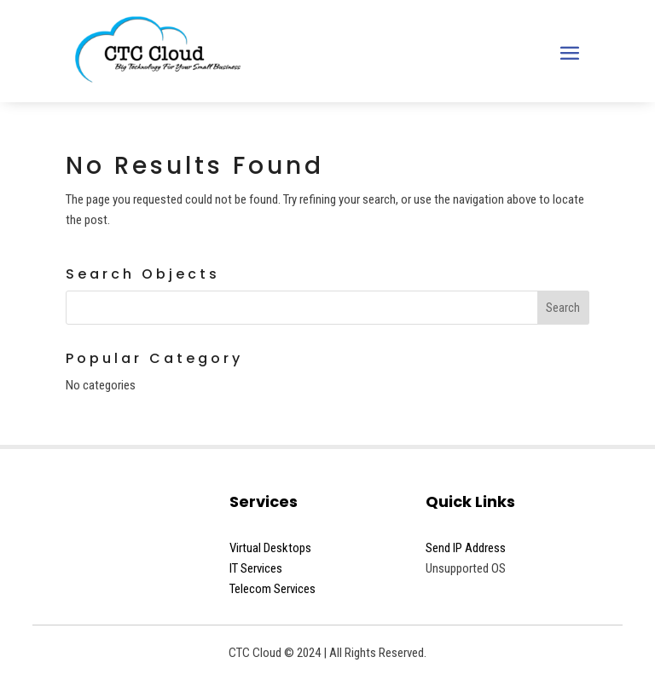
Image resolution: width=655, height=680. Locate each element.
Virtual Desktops (270, 548)
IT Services (255, 568)
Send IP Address (466, 548)
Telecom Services (272, 588)
